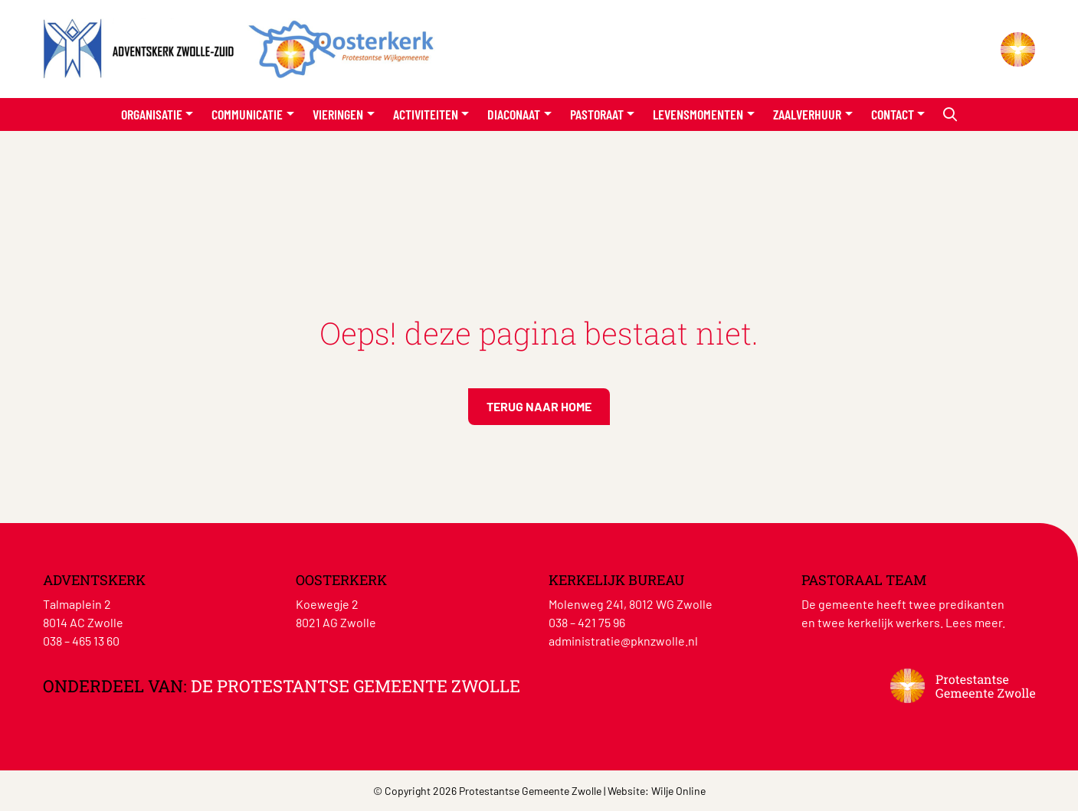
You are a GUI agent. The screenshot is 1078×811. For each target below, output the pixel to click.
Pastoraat (597, 114)
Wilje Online (678, 790)
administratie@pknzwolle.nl (623, 640)
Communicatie (247, 114)
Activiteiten (425, 114)
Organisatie (151, 114)
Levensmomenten (698, 114)
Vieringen (338, 114)
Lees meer (973, 622)
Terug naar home (539, 406)
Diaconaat (513, 114)
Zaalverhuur (807, 114)
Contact (892, 114)
